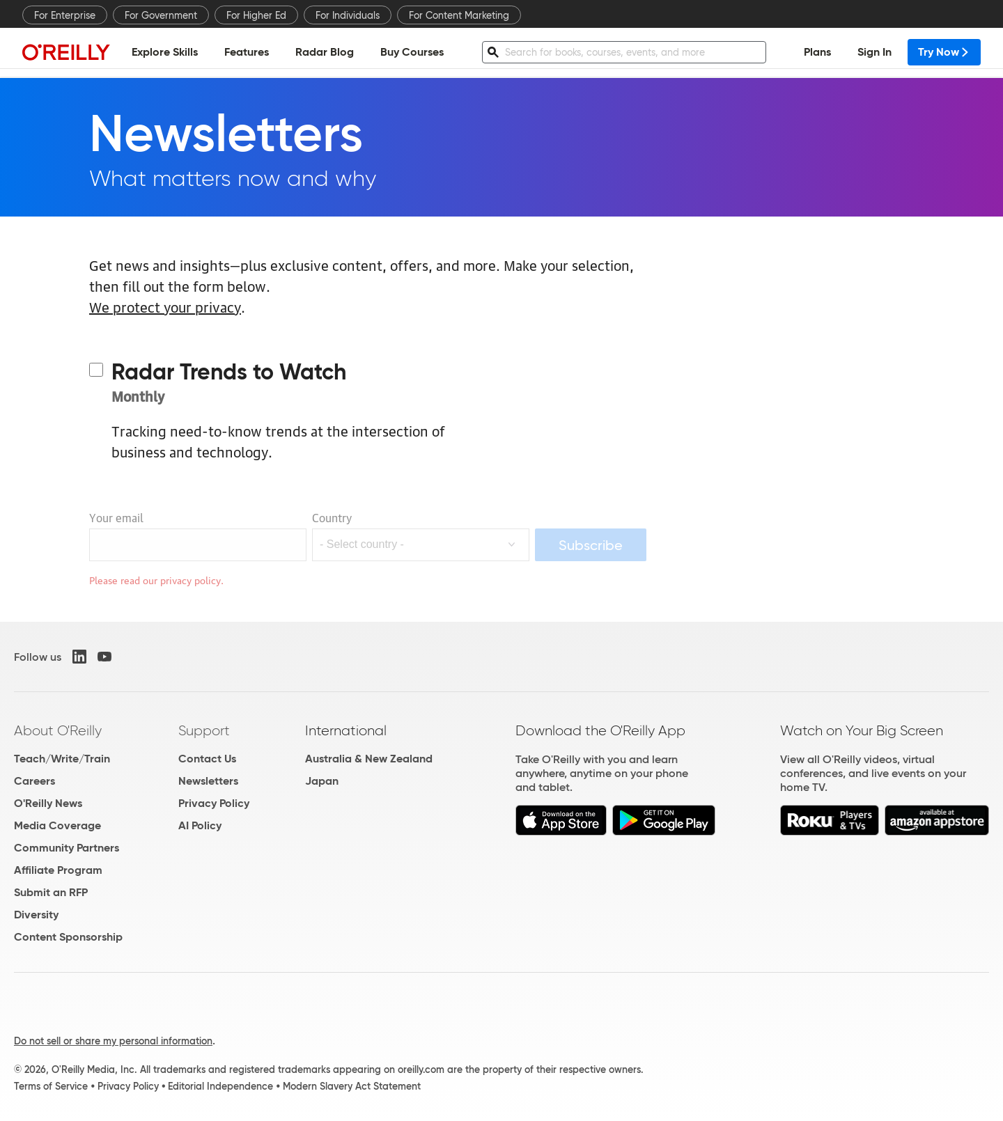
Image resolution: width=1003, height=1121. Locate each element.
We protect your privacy (165, 306)
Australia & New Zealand (369, 758)
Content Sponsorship (68, 937)
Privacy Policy (213, 803)
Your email (116, 517)
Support (204, 730)
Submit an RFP (51, 892)
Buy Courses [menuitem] (412, 52)
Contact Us (207, 758)
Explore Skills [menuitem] (165, 52)
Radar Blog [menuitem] (324, 52)
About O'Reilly (58, 730)
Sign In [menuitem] (874, 52)
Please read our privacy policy (155, 579)
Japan (322, 781)
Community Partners (66, 847)
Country (332, 517)
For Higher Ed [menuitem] (256, 15)
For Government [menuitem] (161, 15)
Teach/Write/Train (62, 758)
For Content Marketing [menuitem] (459, 15)
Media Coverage (57, 825)
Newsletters (208, 781)
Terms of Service (51, 1086)
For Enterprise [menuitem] (64, 15)
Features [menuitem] (246, 52)
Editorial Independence (220, 1086)
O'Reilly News (48, 803)
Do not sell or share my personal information (113, 1041)
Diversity (36, 914)
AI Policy (199, 825)
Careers (34, 781)
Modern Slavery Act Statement (352, 1086)
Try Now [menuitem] (944, 52)
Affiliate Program (58, 870)
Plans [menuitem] (817, 52)
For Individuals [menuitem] (348, 15)
